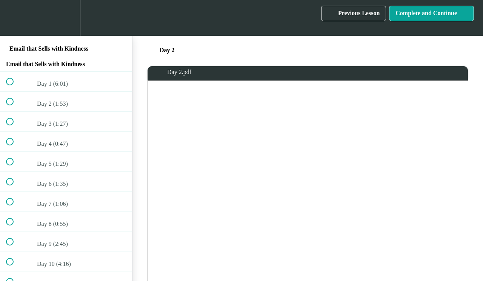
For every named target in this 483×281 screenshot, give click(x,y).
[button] (14, 18)
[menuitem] (66, 18)
